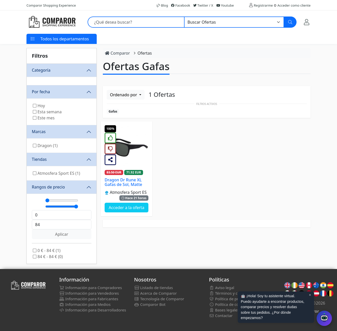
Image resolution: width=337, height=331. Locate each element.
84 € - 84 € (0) (48, 256)
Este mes (43, 118)
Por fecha (41, 91)
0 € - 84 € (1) (47, 250)
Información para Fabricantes (88, 298)
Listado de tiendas (153, 287)
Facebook (180, 5)
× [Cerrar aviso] (310, 295)
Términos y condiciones (233, 293)
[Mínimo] (61, 200)
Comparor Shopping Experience (51, 5)
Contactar (221, 315)
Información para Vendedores (89, 293)
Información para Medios (85, 304)
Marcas (39, 131)
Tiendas (39, 159)
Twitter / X (203, 5)
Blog (162, 5)
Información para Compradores (90, 287)
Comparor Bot (149, 304)
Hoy (39, 105)
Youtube (225, 5)
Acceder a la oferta (126, 207)
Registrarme (263, 5)
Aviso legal (221, 287)
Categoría (41, 70)
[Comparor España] (51, 22)
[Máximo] (61, 206)
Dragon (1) (45, 145)
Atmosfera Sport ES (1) (56, 173)
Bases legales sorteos (231, 309)
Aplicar (61, 234)
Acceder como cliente (294, 5)
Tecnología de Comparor (159, 298)
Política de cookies (228, 304)
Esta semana (47, 112)
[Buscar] (290, 22)
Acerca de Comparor (155, 293)
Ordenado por (124, 95)
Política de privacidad (231, 298)
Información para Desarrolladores (92, 309)
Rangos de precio (48, 187)
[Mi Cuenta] (306, 22)
